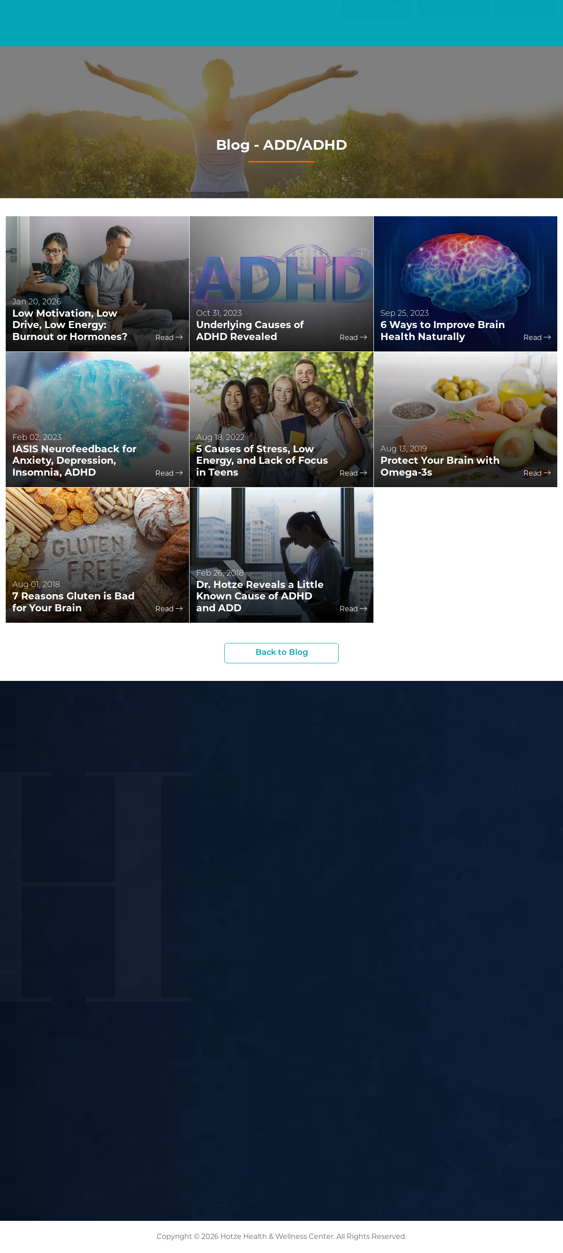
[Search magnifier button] (327, 15)
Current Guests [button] (373, 15)
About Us (491, 35)
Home (233, 35)
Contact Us (536, 35)
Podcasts (400, 35)
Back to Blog (282, 653)
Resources (443, 35)
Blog (370, 35)
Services (337, 35)
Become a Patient (453, 14)
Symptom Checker (281, 35)
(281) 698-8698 (525, 14)
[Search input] (288, 15)
